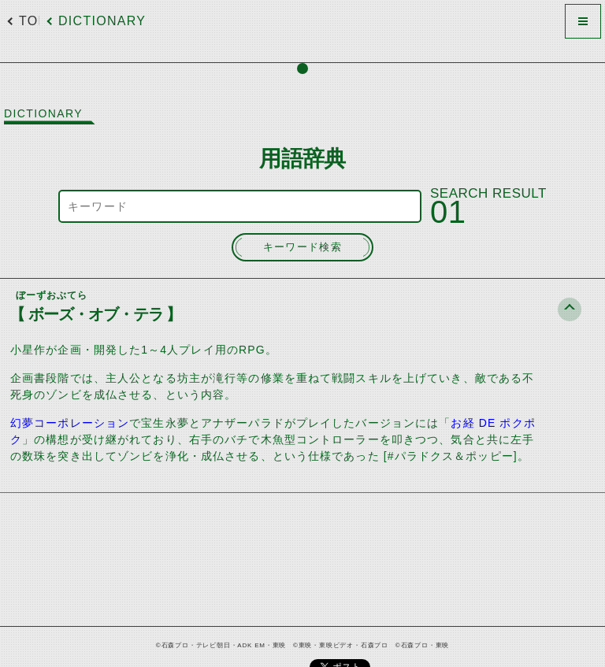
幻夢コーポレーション (69, 423)
